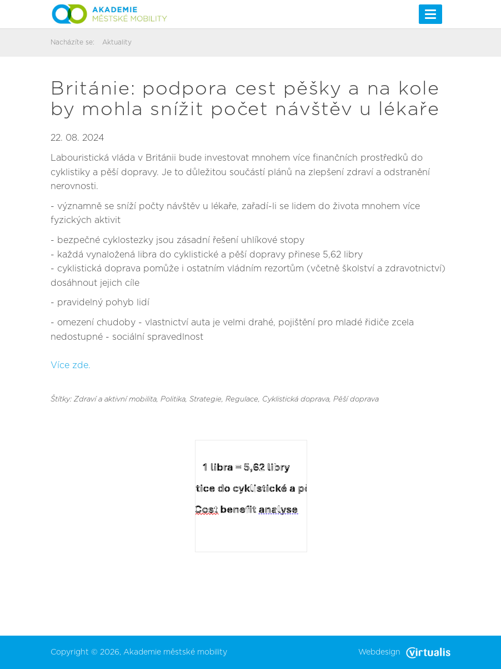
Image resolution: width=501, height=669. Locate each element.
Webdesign (404, 652)
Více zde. (71, 365)
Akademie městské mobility (175, 652)
